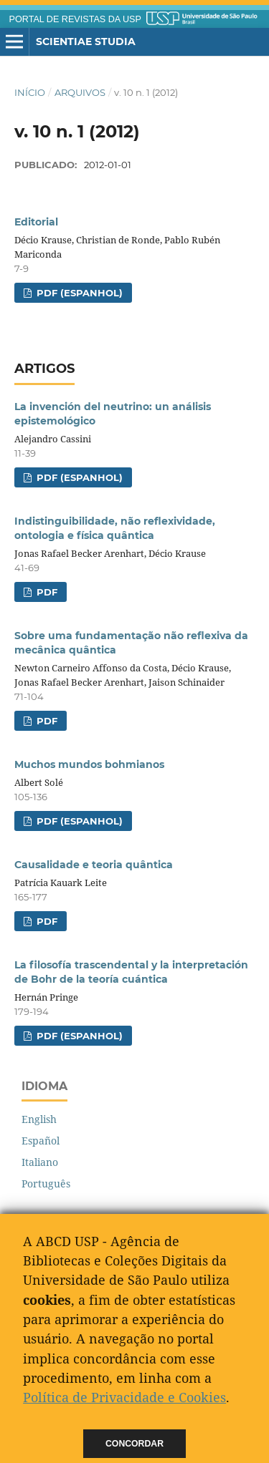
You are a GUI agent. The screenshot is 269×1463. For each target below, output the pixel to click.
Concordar (134, 1444)
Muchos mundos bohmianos (89, 764)
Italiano (40, 1162)
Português (46, 1183)
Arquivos (80, 92)
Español (41, 1140)
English (39, 1119)
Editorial (36, 221)
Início (29, 92)
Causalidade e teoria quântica (93, 864)
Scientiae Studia (86, 41)
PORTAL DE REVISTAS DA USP (75, 19)
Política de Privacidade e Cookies (124, 1397)
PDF (45, 592)
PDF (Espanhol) (78, 292)
